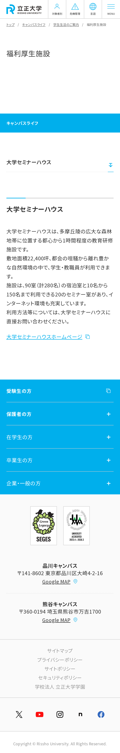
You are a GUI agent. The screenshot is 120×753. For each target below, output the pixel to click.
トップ (10, 24)
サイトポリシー (60, 668)
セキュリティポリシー (60, 677)
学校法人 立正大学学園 (60, 686)
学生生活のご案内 (66, 24)
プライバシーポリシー (60, 659)
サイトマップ (60, 650)
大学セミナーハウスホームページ (44, 336)
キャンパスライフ (33, 24)
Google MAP (60, 581)
